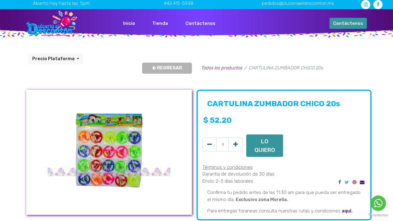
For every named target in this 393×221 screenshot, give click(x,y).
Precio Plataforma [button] (54, 58)
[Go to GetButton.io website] (378, 215)
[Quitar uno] (209, 144)
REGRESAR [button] (167, 68)
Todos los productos (221, 68)
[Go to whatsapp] (378, 203)
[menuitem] (129, 23)
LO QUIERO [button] (265, 145)
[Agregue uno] (235, 144)
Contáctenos (348, 23)
